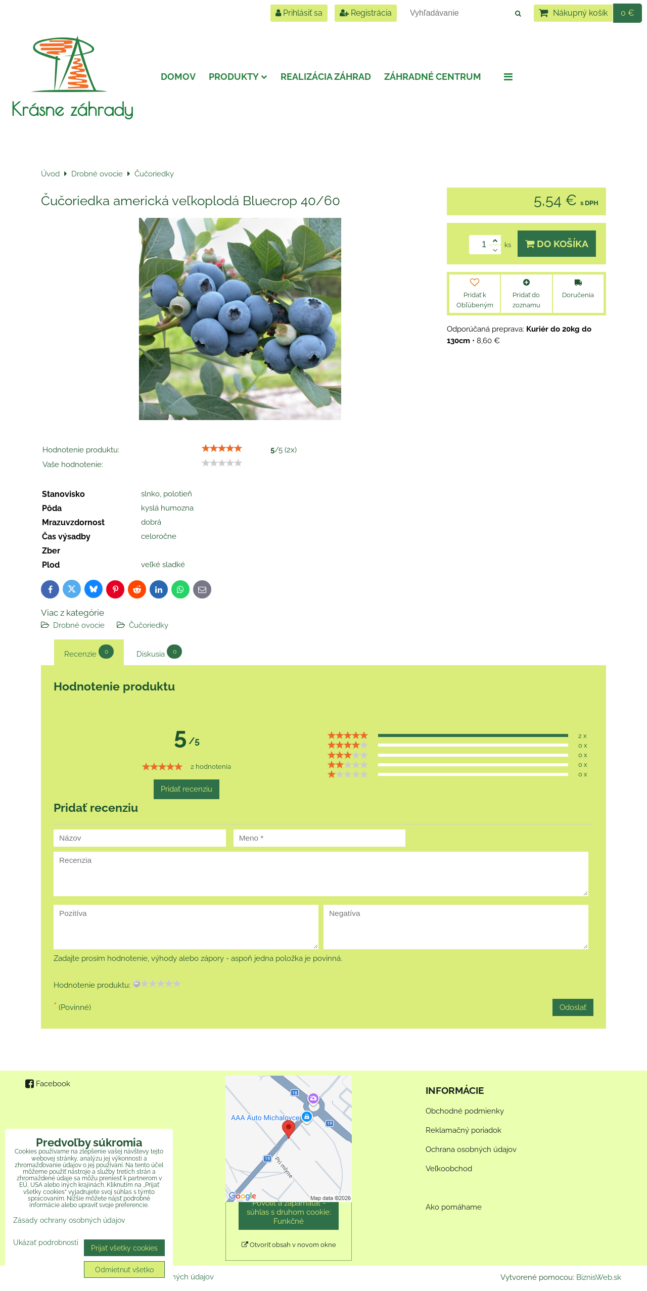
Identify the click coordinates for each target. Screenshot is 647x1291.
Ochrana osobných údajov (471, 1149)
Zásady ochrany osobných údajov (69, 1220)
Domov (178, 76)
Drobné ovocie (79, 625)
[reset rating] (136, 984)
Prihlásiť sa (298, 13)
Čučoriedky (148, 625)
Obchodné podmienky (465, 1111)
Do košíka (556, 243)
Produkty (238, 76)
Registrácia (366, 13)
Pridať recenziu (186, 789)
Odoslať (573, 1007)
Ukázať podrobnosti (45, 1242)
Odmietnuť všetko (124, 1269)
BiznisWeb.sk (598, 1277)
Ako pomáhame (454, 1207)
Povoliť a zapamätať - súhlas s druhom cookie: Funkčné (289, 1212)
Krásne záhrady (72, 108)
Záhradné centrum (432, 76)
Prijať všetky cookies (124, 1247)
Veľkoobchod (449, 1168)
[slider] (222, 448)
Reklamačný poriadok (463, 1130)
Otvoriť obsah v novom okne (289, 1245)
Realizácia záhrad (326, 76)
